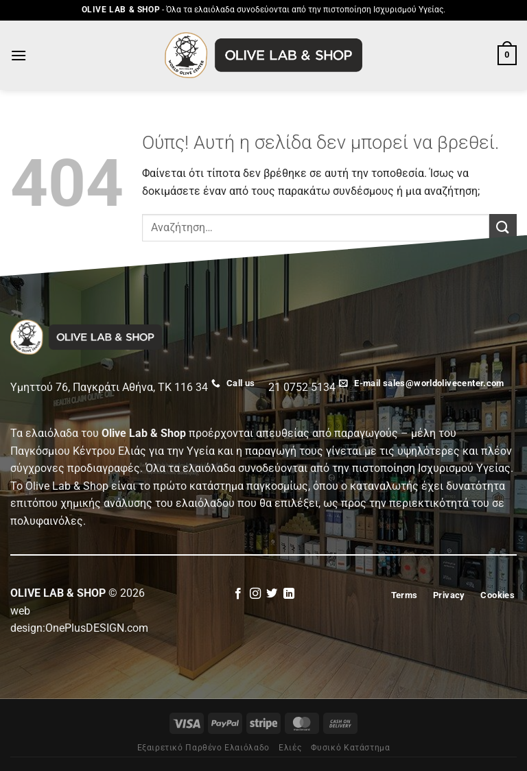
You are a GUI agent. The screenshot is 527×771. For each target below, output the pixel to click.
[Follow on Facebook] (238, 594)
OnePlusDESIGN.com (96, 627)
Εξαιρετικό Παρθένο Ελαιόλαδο (203, 747)
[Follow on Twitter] (271, 594)
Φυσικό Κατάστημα (350, 747)
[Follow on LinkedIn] (288, 594)
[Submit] (503, 227)
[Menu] (18, 55)
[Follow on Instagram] (255, 594)
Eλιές (290, 747)
